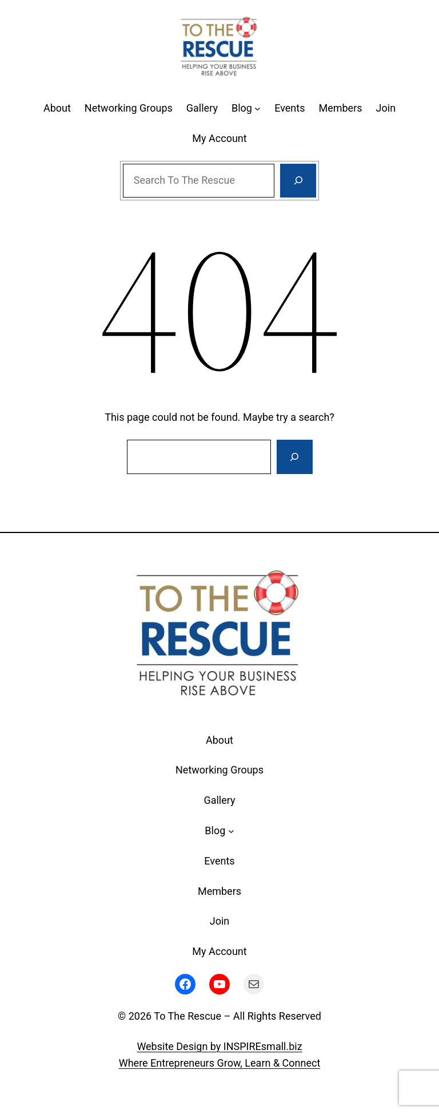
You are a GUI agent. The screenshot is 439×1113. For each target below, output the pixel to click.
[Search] (298, 181)
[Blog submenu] (257, 108)
